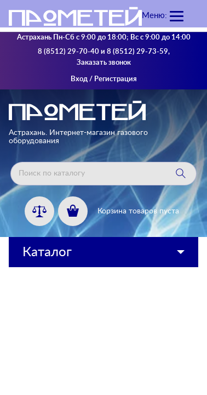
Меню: (154, 16)
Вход (79, 79)
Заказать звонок (104, 62)
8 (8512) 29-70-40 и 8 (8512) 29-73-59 (103, 51)
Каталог (47, 252)
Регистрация (115, 79)
